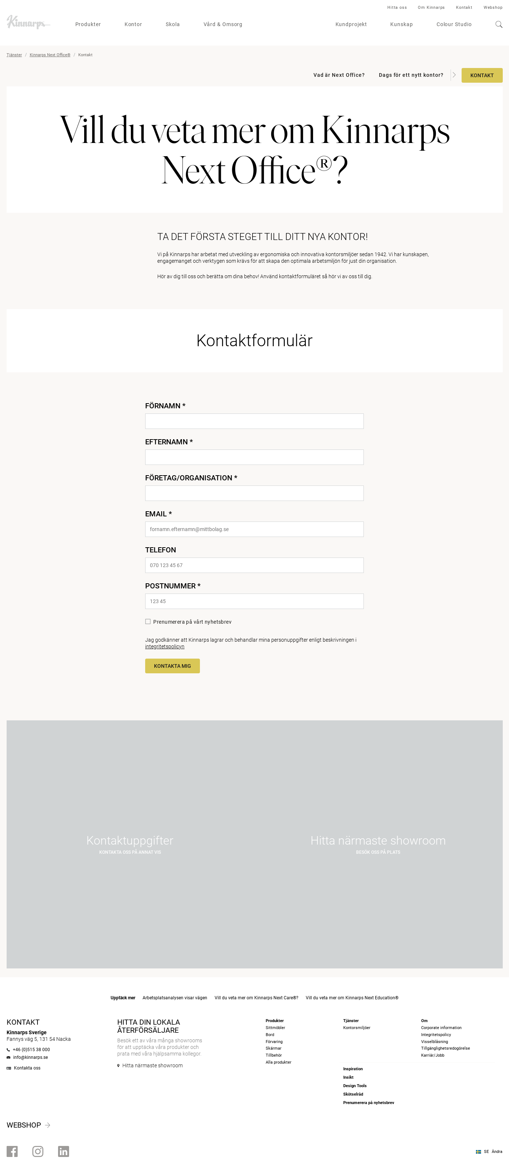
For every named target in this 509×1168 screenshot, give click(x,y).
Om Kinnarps (431, 7)
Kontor (133, 24)
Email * (158, 514)
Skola (173, 24)
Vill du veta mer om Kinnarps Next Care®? (256, 997)
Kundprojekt (351, 24)
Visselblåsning (434, 1041)
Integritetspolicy (436, 1034)
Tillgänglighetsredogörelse (445, 1048)
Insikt (348, 1077)
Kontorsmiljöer (356, 1027)
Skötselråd (353, 1094)
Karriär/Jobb (432, 1055)
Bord (270, 1034)
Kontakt (464, 7)
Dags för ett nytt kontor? (411, 75)
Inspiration (353, 1069)
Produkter (88, 24)
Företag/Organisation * (191, 478)
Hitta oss (397, 7)
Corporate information (441, 1027)
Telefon (160, 550)
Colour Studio (454, 24)
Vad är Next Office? (339, 75)
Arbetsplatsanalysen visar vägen (175, 997)
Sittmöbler (275, 1027)
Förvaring (274, 1041)
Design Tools (355, 1085)
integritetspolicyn (164, 646)
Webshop (493, 7)
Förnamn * (165, 406)
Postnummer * (173, 586)
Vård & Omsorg (223, 24)
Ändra (497, 1151)
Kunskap (401, 24)
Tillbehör (274, 1055)
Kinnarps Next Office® (50, 55)
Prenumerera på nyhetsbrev (368, 1102)
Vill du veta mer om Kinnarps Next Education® (352, 997)
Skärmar (274, 1048)
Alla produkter (278, 1062)
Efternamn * (169, 442)
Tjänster (14, 55)
